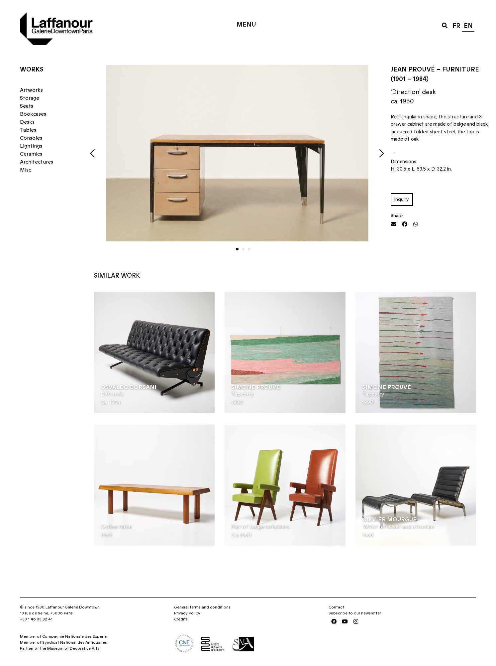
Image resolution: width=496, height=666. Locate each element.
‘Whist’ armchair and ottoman (398, 526)
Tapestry (242, 394)
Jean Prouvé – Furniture (435, 70)
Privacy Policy (187, 613)
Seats (26, 106)
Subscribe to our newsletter (355, 613)
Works (31, 70)
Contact (336, 607)
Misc (25, 170)
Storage (29, 98)
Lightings (31, 146)
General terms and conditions (202, 607)
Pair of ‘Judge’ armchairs (260, 526)
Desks (27, 122)
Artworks (31, 90)
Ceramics (31, 154)
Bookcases (33, 114)
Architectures (36, 162)
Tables (28, 130)
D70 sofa (112, 394)
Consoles (31, 138)
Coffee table (116, 526)
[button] (444, 25)
